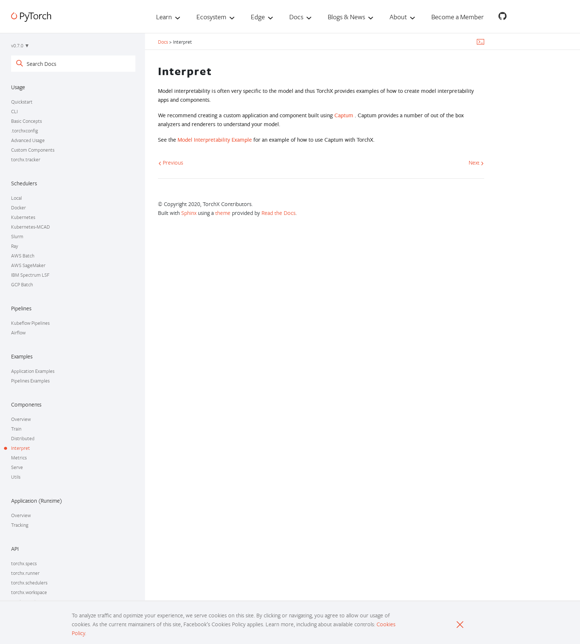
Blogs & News (346, 16)
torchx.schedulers (29, 583)
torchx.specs (24, 563)
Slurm (17, 236)
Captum (343, 115)
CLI (14, 111)
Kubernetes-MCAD (30, 227)
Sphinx (188, 212)
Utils (15, 477)
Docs (296, 16)
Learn (164, 16)
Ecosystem (211, 16)
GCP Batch (22, 284)
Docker (18, 207)
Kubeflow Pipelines (30, 323)
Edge (258, 16)
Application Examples (32, 371)
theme (222, 212)
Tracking (19, 525)
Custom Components (32, 150)
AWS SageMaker (28, 265)
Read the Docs (279, 212)
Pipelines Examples (30, 381)
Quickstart (22, 102)
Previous (170, 162)
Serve (17, 467)
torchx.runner (25, 573)
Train (16, 429)
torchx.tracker (25, 159)
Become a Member (457, 16)
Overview (21, 419)
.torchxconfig (24, 131)
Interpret (20, 448)
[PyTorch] (31, 17)
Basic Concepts (26, 121)
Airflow (18, 333)
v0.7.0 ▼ (20, 45)
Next (476, 162)
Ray (14, 246)
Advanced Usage (28, 140)
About (398, 16)
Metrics (19, 458)
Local (16, 198)
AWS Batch (22, 256)
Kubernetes (23, 217)
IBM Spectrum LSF (30, 275)
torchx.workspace (29, 592)
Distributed (22, 438)
